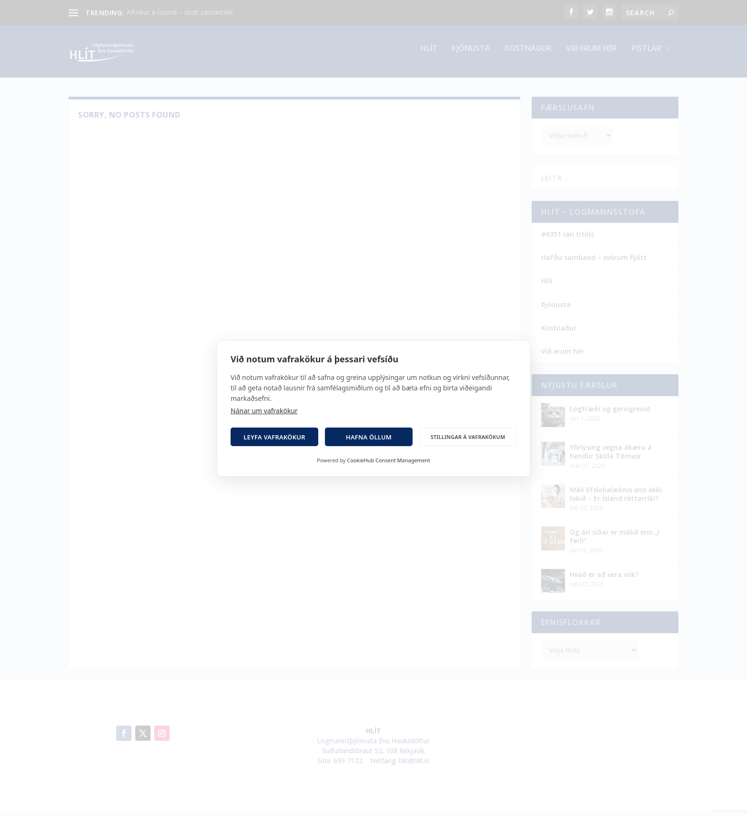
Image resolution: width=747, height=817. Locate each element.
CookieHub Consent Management (388, 460)
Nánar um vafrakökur (264, 410)
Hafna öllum (369, 437)
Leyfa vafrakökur (274, 437)
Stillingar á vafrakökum (468, 436)
